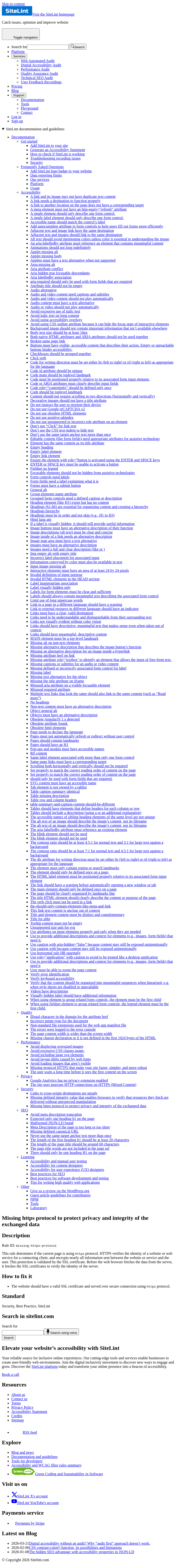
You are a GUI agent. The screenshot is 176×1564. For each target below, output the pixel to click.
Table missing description (49, 796)
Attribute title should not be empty (56, 286)
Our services (39, 180)
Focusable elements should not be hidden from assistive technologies (82, 473)
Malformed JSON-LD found (51, 1123)
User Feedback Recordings (41, 82)
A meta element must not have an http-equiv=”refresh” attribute (78, 209)
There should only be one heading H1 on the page (68, 1153)
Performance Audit (35, 69)
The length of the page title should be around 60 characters (74, 1144)
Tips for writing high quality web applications (65, 1182)
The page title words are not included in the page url (69, 1148)
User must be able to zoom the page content (63, 970)
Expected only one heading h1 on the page (62, 1119)
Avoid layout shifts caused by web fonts (60, 1059)
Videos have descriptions (49, 991)
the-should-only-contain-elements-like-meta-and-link (70, 906)
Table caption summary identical (55, 791)
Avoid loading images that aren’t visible (60, 1063)
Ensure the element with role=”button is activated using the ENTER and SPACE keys (95, 460)
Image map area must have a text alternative (63, 541)
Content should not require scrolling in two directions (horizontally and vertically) (92, 396)
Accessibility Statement (29, 1412)
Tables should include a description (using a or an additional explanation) (85, 813)
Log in (16, 117)
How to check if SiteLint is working (57, 154)
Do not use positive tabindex (52, 417)
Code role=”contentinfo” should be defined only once (70, 388)
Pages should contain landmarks (54, 740)
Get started (29, 141)
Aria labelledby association (50, 277)
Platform (18, 52)
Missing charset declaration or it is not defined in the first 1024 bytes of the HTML (93, 1038)
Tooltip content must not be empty (56, 923)
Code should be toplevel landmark (56, 392)
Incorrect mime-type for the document (59, 1021)
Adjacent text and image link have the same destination (72, 231)
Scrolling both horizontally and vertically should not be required (79, 766)
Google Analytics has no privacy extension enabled (69, 1080)
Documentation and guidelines (34, 1457)
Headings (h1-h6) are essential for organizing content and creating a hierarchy (89, 507)
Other (25, 1187)
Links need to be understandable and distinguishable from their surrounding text (91, 617)
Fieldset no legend (44, 468)
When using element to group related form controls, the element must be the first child (95, 1000)
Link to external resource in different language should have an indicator (84, 609)
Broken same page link (47, 341)
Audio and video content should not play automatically (71, 299)
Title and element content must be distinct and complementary (77, 915)
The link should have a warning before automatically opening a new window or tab (93, 885)
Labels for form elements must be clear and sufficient (70, 592)
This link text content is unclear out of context (65, 910)
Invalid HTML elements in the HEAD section (65, 579)
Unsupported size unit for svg (52, 927)
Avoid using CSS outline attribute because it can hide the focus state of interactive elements (99, 324)
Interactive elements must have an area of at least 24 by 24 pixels (79, 570)
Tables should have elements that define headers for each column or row (85, 808)
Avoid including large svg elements (57, 1055)
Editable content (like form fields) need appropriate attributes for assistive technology (95, 439)
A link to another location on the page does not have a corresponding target (87, 205)
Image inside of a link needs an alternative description (71, 536)
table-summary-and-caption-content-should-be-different (72, 804)
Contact (27, 112)
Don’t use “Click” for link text (53, 426)
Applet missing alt (44, 252)
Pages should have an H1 (49, 745)
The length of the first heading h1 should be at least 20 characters (79, 1140)
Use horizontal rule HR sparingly (55, 953)
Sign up (17, 121)
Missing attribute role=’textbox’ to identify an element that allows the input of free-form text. (101, 660)
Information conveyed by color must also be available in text (76, 562)
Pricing (16, 86)
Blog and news (22, 1452)
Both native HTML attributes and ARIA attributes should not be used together (89, 337)
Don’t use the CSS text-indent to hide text (62, 430)
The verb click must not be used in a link (61, 902)
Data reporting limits (46, 175)
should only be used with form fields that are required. (71, 779)
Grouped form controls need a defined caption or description (76, 498)
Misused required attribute (50, 689)
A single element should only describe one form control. (72, 214)
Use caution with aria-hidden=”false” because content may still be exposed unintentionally (98, 944)
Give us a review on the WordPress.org (59, 1191)
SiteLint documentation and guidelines (35, 129)
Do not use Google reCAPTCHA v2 (57, 409)
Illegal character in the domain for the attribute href (69, 1017)
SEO (24, 1110)
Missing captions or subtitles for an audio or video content (74, 664)
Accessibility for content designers (56, 1165)
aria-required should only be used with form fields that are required (81, 282)
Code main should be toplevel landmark (60, 375)
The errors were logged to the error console (63, 1029)
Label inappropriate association (54, 583)
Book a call (10, 1375)
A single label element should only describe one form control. (77, 218)
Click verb (38, 358)
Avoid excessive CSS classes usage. (57, 1051)
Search (9, 1337)
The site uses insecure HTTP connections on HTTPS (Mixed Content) (83, 1085)
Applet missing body (46, 256)
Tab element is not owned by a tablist (58, 787)
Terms (16, 1403)
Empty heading (41, 447)
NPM (34, 1199)
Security (36, 163)
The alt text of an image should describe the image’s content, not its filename (88, 821)
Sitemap (17, 1420)
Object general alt (43, 711)
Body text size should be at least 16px (59, 333)
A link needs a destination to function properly (65, 201)
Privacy (26, 1076)
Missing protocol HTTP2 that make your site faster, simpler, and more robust (88, 1068)
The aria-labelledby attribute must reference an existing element (78, 830)
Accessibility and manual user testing (58, 1161)
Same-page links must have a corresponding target (68, 762)
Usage (35, 188)
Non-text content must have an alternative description (70, 706)
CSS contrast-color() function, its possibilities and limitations (75, 1548)
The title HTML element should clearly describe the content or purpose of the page (93, 898)
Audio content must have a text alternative (62, 303)
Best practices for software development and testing (69, 1178)
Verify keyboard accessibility (52, 978)
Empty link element (45, 456)
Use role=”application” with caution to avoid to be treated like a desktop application (94, 957)
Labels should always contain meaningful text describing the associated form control (94, 596)
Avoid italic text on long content (54, 316)
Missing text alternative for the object (58, 677)
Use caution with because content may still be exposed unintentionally (83, 949)
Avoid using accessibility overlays (56, 320)
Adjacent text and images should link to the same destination (76, 235)
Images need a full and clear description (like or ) (67, 549)
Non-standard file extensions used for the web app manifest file (78, 1025)
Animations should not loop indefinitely (60, 248)
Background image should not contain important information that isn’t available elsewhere (98, 328)
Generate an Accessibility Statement (57, 150)
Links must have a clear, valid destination (61, 613)
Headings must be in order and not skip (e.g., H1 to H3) (72, 515)
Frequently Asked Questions (42, 167)
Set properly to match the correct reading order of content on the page (83, 770)
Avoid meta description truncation (56, 1114)
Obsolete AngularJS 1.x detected (55, 719)
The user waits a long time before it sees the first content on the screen (83, 1072)
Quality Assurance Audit (39, 74)
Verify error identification (49, 974)
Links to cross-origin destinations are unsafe (63, 1093)
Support (18, 95)
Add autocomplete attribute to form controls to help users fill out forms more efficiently (96, 226)
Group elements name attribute (53, 494)
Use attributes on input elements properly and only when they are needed (85, 932)
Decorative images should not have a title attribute (68, 400)
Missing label (40, 672)
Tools (25, 104)
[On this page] (88, 668)
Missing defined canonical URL (54, 1131)
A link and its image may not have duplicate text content (73, 197)
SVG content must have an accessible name (63, 783)
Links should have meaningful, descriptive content (68, 634)
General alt (38, 490)
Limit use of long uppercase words (56, 600)
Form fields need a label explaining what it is (64, 481)
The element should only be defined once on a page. (69, 872)
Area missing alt (42, 265)
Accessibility (31, 192)
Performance (30, 1042)
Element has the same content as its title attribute (67, 443)
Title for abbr (40, 919)
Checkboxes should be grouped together (60, 354)
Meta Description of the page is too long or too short (70, 1127)
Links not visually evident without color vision (65, 621)
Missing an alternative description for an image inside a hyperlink (80, 651)
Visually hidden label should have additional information (73, 995)
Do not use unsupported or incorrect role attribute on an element (79, 422)
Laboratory (38, 1208)
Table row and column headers (53, 800)
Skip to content (13, 4)
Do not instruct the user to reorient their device (65, 405)
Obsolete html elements (48, 728)
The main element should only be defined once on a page (73, 889)
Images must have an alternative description (63, 545)
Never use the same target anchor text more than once (70, 1136)
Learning (28, 1157)
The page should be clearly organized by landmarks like (72, 893)
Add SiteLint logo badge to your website (61, 171)
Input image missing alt (48, 566)
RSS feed (24, 1432)
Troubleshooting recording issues (55, 158)
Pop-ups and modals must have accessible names (67, 749)
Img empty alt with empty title (53, 553)
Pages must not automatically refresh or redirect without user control (82, 736)
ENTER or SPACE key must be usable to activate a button (74, 464)
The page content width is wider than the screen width (71, 1034)
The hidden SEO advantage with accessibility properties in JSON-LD (81, 1552)
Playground (29, 108)
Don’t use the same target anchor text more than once (70, 434)
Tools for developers (26, 1461)
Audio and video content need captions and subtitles (69, 294)
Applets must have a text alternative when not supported (72, 260)
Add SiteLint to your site (49, 146)
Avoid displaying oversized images (56, 1046)
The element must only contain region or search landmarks (74, 868)
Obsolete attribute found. (49, 723)
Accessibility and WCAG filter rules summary (46, 1465)
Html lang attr (41, 519)
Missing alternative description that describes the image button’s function (85, 647)
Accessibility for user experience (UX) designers (67, 1170)
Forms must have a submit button (55, 485)
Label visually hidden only (50, 587)
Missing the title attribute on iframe (57, 681)
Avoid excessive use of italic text (55, 311)
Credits (16, 1416)
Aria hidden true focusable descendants (60, 273)
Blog (15, 91)
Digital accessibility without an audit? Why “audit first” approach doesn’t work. (89, 1543)
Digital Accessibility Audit (41, 65)
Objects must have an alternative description (63, 715)
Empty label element (46, 451)
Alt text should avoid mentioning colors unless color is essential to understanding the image (99, 239)
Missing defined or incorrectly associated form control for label (78, 668)
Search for (19, 47)
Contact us (19, 1399)
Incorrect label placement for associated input (64, 558)
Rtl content (38, 753)
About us (18, 1395)
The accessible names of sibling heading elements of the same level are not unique (92, 817)
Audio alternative (43, 290)
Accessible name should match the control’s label (67, 222)
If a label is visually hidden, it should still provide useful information (82, 524)
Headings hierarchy (45, 511)
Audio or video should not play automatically (64, 307)
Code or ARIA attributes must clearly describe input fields (74, 383)
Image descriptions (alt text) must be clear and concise (71, 532)
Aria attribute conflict (46, 269)
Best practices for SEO (47, 1174)
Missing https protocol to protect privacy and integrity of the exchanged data (88, 1106)
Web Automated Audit (38, 61)
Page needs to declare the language (56, 732)
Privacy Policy (22, 1407)
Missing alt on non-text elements (55, 643)
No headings (39, 702)
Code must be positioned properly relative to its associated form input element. (90, 379)
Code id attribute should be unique (56, 371)
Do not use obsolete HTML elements (58, 413)
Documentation (32, 100)
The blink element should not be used (58, 834)
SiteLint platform (44, 1367)
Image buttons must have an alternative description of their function (81, 528)
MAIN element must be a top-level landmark (64, 638)
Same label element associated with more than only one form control (82, 757)
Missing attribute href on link (52, 655)
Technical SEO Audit (37, 78)
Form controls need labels (50, 477)
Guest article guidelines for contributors (60, 1195)
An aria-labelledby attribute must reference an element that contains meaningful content (96, 243)
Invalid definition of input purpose (56, 575)
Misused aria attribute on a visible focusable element (70, 685)
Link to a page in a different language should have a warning (76, 604)
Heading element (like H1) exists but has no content (69, 502)
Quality (26, 1012)
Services (19, 56)
